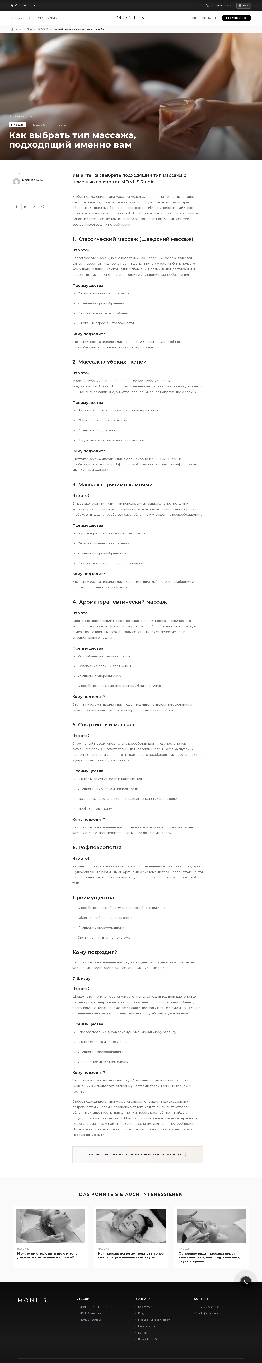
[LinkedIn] (33, 206)
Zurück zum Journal (28, 116)
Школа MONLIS (20, 18)
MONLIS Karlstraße (91, 1319)
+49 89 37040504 (209, 1306)
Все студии (145, 1306)
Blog (141, 1313)
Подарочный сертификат (154, 1319)
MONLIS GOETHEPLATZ (93, 1306)
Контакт (143, 1332)
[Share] (42, 206)
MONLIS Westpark (90, 1313)
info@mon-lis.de (209, 1313)
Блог (193, 18)
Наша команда (46, 18)
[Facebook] (16, 206)
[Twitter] (25, 206)
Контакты (209, 18)
